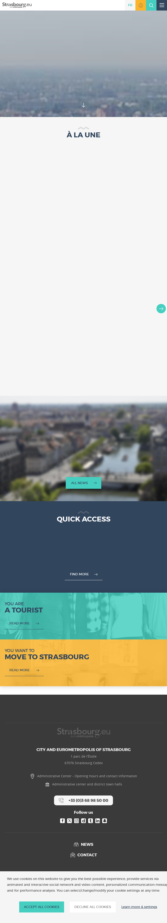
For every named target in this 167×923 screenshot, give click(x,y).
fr (130, 5)
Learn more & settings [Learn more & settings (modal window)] (139, 907)
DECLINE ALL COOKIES (92, 907)
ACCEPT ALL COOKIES (41, 907)
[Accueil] (17, 5)
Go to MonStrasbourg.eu (140, 5)
